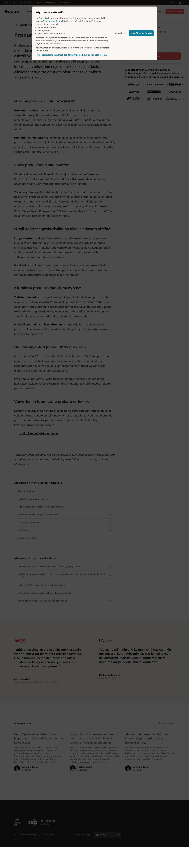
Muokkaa (120, 33)
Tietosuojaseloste (52, 21)
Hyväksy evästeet (141, 33)
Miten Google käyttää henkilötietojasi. (87, 55)
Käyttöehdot (60, 55)
